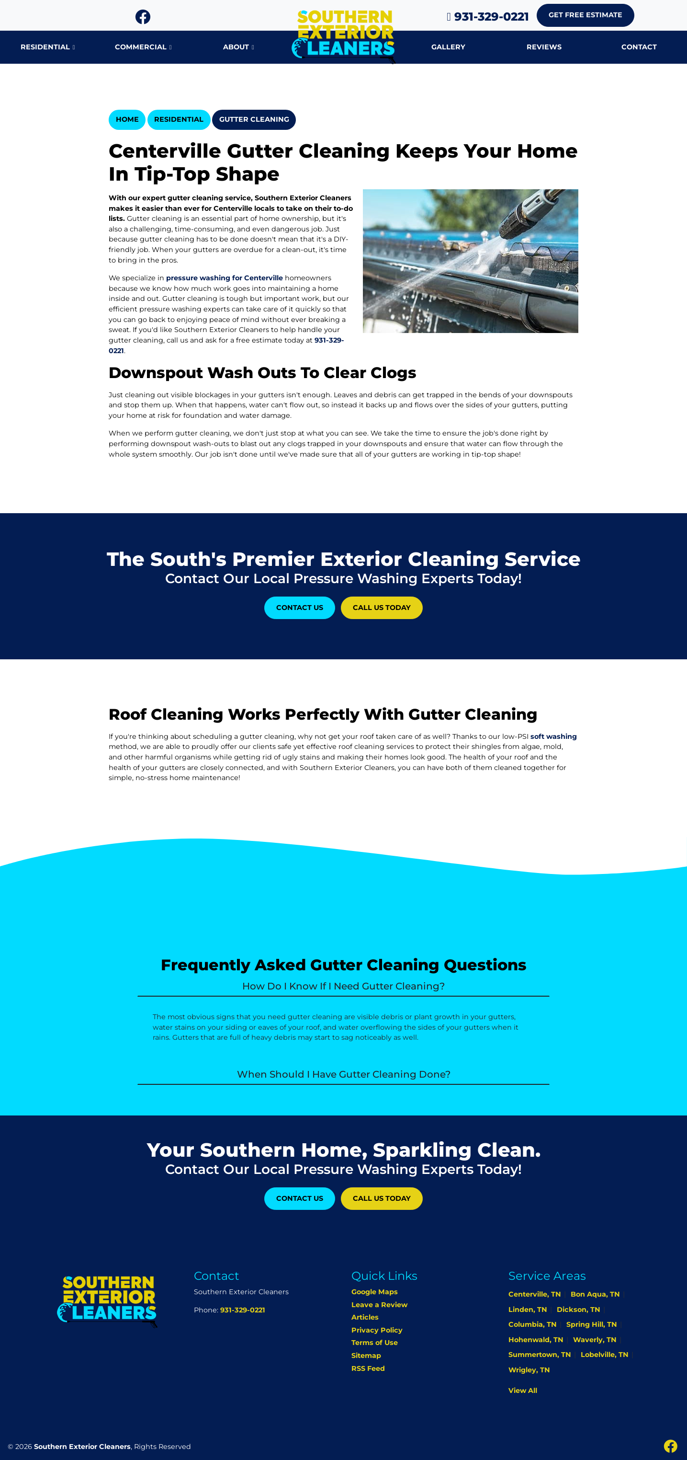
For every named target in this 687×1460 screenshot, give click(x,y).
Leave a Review (379, 1304)
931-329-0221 (488, 16)
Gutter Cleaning (254, 119)
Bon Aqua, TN (595, 1294)
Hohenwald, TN (535, 1339)
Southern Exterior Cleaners (82, 1446)
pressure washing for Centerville (224, 278)
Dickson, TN (578, 1309)
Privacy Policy (377, 1330)
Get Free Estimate (585, 15)
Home (127, 119)
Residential (178, 119)
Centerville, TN (534, 1294)
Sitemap (366, 1355)
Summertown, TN (539, 1354)
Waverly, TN (595, 1339)
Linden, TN (527, 1309)
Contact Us (299, 607)
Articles (365, 1317)
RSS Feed (368, 1368)
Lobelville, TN (605, 1354)
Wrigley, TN (529, 1370)
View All (522, 1390)
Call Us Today (382, 607)
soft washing (553, 736)
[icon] (142, 19)
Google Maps (374, 1292)
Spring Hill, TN (591, 1324)
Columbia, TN (532, 1324)
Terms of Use (374, 1342)
